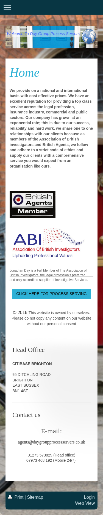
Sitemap (35, 497)
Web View (85, 503)
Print (16, 497)
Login (89, 497)
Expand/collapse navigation (51, 7)
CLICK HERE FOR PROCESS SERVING (51, 293)
